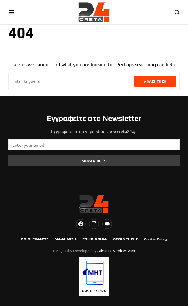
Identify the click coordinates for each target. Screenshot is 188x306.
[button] (11, 12)
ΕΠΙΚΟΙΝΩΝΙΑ (94, 238)
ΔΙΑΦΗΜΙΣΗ (65, 238)
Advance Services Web (116, 250)
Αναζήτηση (155, 81)
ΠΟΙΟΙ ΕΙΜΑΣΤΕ (34, 238)
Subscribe (91, 160)
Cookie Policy (155, 238)
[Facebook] (81, 224)
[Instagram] (94, 224)
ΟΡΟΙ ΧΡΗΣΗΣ (125, 238)
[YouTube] (107, 224)
